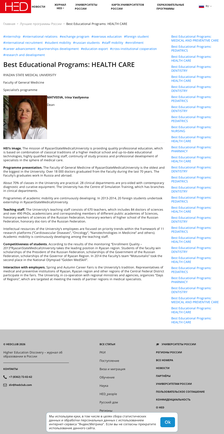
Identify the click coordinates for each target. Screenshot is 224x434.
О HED (160, 407)
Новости (38, 7)
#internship (12, 36)
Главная (9, 24)
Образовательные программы (170, 6)
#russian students (86, 43)
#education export (94, 49)
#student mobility (58, 43)
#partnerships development (58, 49)
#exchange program (74, 36)
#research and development (24, 55)
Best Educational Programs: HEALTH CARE (191, 59)
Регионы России (169, 352)
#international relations (40, 36)
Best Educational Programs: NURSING (191, 129)
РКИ (103, 352)
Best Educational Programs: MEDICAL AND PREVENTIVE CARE (195, 38)
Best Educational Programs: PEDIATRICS (191, 48)
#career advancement (19, 49)
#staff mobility (112, 43)
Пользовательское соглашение (180, 392)
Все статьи (107, 344)
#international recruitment (23, 43)
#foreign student (136, 36)
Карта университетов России (127, 6)
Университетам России (174, 384)
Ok (168, 422)
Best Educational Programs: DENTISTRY (191, 69)
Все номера (164, 360)
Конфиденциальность (173, 399)
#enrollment (134, 43)
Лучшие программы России (41, 24)
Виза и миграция (112, 369)
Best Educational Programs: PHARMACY (191, 149)
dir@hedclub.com (20, 385)
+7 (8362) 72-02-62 (20, 377)
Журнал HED (60, 6)
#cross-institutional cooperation (133, 49)
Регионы (106, 411)
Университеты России (86, 6)
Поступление (109, 361)
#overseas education (106, 36)
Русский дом (109, 402)
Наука (104, 386)
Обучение (107, 377)
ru (204, 6)
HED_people (108, 394)
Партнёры (163, 376)
